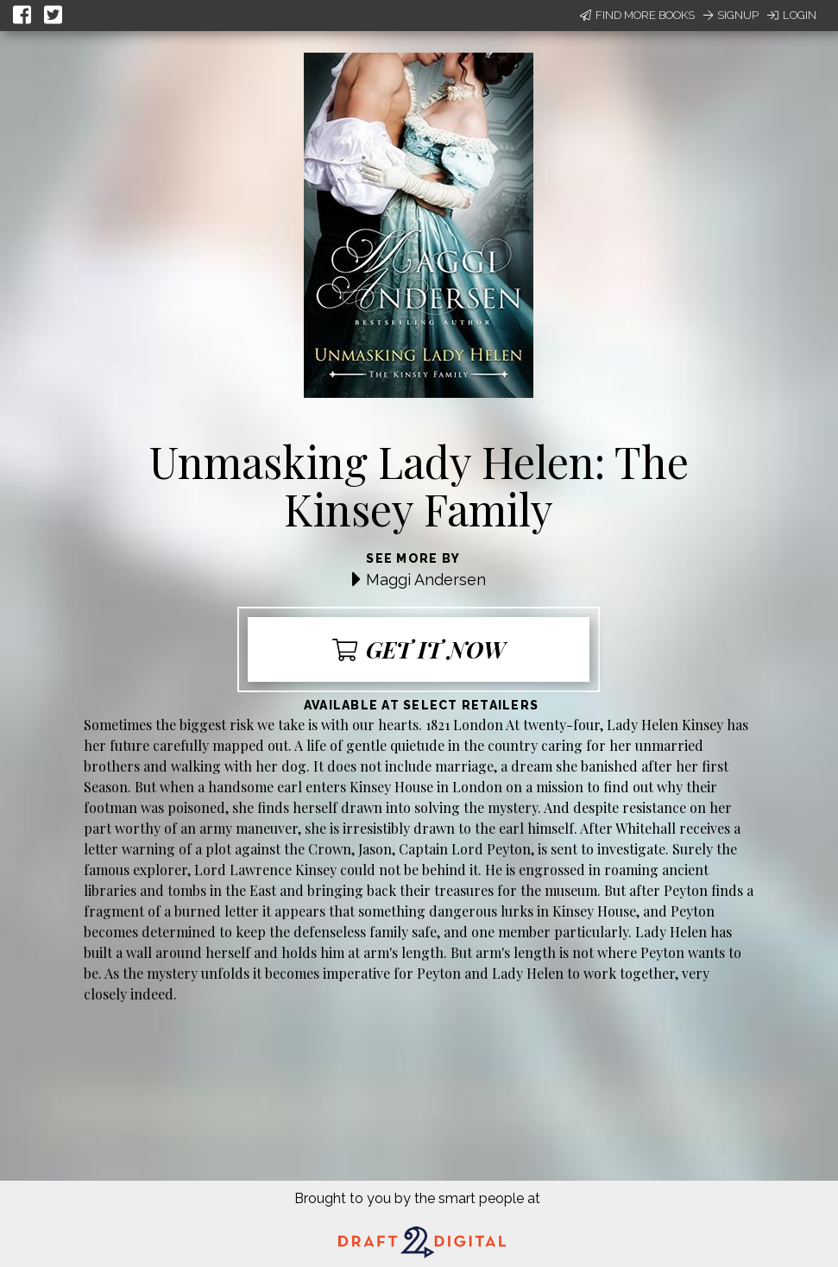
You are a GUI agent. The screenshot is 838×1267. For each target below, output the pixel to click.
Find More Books (637, 15)
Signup (731, 15)
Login (791, 15)
